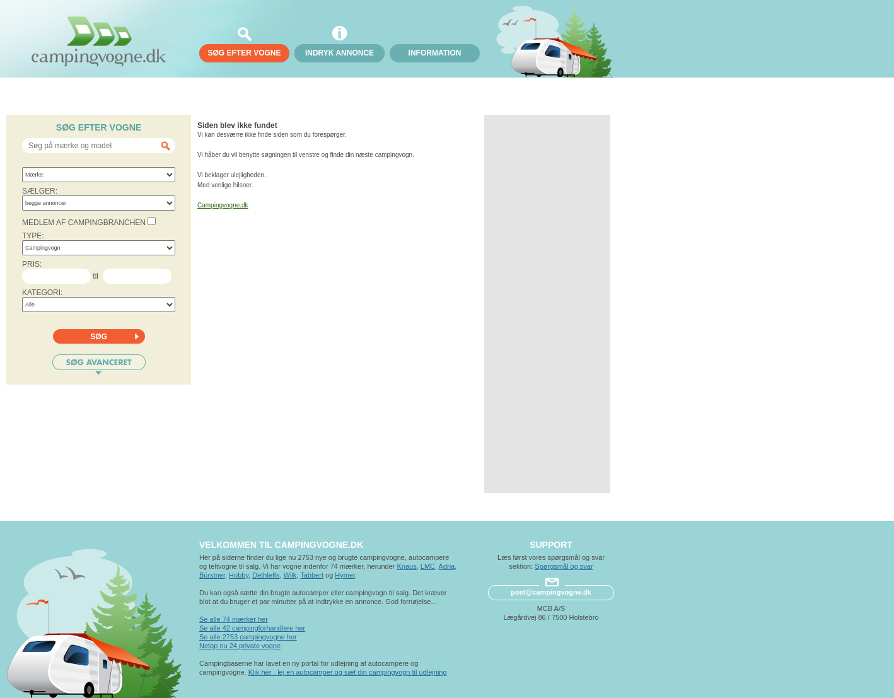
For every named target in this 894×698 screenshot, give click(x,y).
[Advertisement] (547, 304)
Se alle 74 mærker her (233, 619)
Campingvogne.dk (222, 205)
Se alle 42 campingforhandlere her (252, 628)
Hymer (345, 575)
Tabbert (311, 575)
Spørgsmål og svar (564, 566)
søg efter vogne (244, 53)
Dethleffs (265, 575)
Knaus (406, 566)
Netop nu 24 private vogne (240, 645)
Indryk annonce (339, 53)
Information (435, 53)
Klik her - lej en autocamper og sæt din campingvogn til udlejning (347, 672)
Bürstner (212, 575)
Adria (447, 566)
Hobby (238, 575)
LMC (428, 566)
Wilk (290, 575)
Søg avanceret (99, 364)
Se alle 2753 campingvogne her (248, 637)
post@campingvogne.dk (551, 592)
